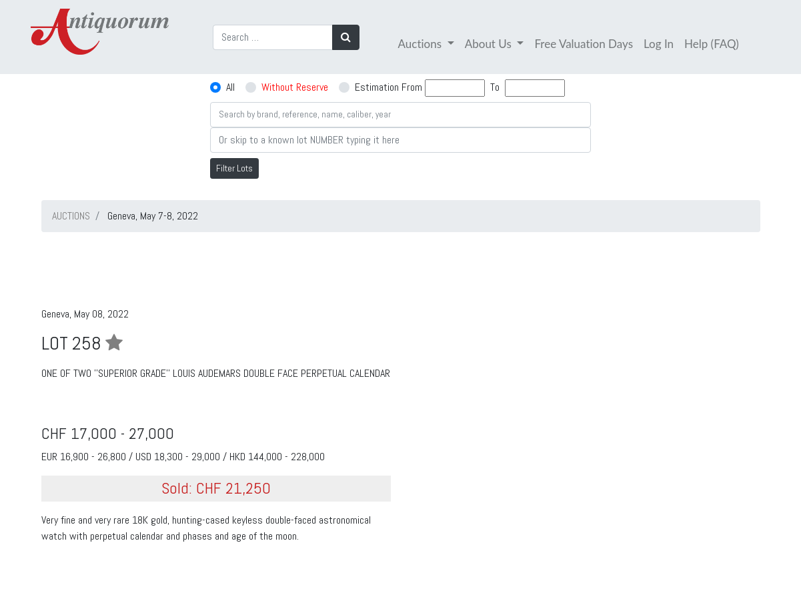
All (230, 87)
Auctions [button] (421, 44)
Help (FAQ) (711, 44)
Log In (659, 44)
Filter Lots (234, 168)
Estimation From (388, 87)
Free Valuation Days (583, 44)
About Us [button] (489, 44)
